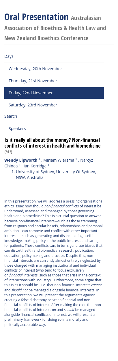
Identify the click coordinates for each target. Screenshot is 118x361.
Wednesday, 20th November (35, 68)
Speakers (17, 128)
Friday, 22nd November (31, 92)
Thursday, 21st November (33, 80)
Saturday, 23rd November (33, 105)
